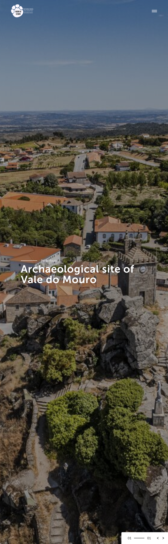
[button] (163, 538)
